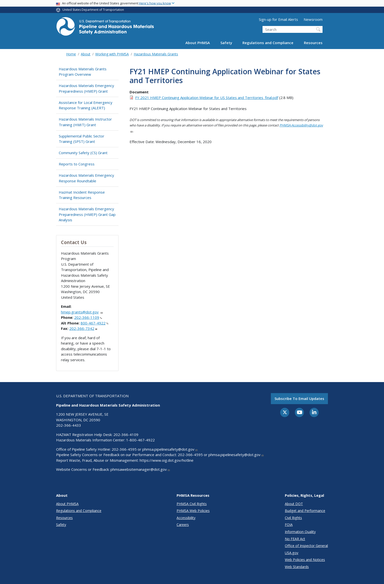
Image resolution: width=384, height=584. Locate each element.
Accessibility (186, 517)
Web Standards (297, 566)
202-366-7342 (83, 328)
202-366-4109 (125, 434)
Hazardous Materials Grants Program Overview (83, 71)
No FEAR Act (295, 538)
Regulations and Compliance (267, 42)
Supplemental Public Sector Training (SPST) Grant (81, 139)
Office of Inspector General (306, 545)
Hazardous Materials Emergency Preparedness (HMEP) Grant (86, 88)
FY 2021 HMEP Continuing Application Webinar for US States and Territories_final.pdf (206, 97)
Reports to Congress (77, 164)
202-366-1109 (88, 317)
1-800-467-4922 (140, 439)
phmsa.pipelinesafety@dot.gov (170, 449)
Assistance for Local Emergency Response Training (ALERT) (85, 105)
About (85, 54)
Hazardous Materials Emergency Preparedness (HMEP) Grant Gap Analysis (87, 214)
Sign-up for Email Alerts (278, 19)
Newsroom (313, 19)
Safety (226, 42)
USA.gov (291, 552)
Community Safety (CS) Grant (83, 152)
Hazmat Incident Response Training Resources (82, 195)
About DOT (294, 503)
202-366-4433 (68, 425)
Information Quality (300, 531)
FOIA (289, 524)
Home (71, 54)
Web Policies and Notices (305, 559)
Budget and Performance (305, 510)
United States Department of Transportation (93, 10)
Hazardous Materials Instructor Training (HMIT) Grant (85, 122)
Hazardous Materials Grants (156, 54)
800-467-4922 (94, 323)
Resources (313, 42)
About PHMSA (197, 42)
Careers (183, 524)
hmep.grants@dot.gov (82, 312)
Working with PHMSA (112, 54)
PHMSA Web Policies (193, 510)
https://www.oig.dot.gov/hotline (166, 460)
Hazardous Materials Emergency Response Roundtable (86, 178)
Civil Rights (293, 517)
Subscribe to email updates (299, 398)
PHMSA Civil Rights (192, 503)
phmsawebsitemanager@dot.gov (140, 469)
